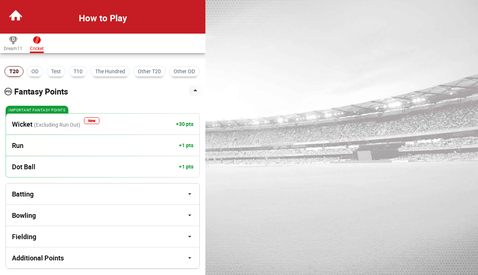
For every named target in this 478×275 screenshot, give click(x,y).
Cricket (37, 43)
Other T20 (149, 71)
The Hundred (110, 71)
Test (56, 71)
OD (34, 71)
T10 (78, 71)
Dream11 (13, 43)
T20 (14, 71)
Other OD (184, 71)
